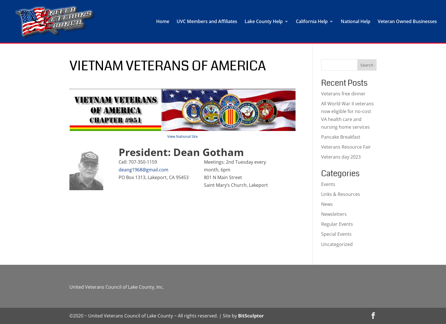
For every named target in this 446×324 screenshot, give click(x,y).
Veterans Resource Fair (346, 147)
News (327, 204)
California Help (312, 21)
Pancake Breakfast (340, 137)
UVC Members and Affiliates (207, 21)
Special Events (336, 234)
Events (328, 184)
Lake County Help (264, 21)
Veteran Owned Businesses (407, 21)
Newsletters (334, 214)
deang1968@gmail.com (143, 170)
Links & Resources (340, 194)
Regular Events (337, 224)
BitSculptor (251, 316)
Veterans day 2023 (341, 157)
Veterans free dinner (343, 94)
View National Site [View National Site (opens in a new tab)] (182, 136)
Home (162, 21)
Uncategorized (337, 244)
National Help (355, 21)
